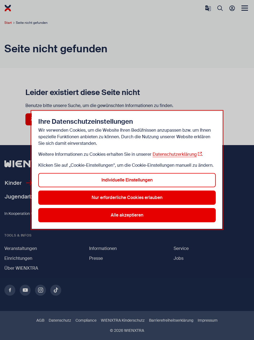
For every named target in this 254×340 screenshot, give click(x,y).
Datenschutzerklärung (175, 154)
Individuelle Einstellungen (127, 180)
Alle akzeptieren (127, 215)
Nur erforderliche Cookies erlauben (127, 197)
